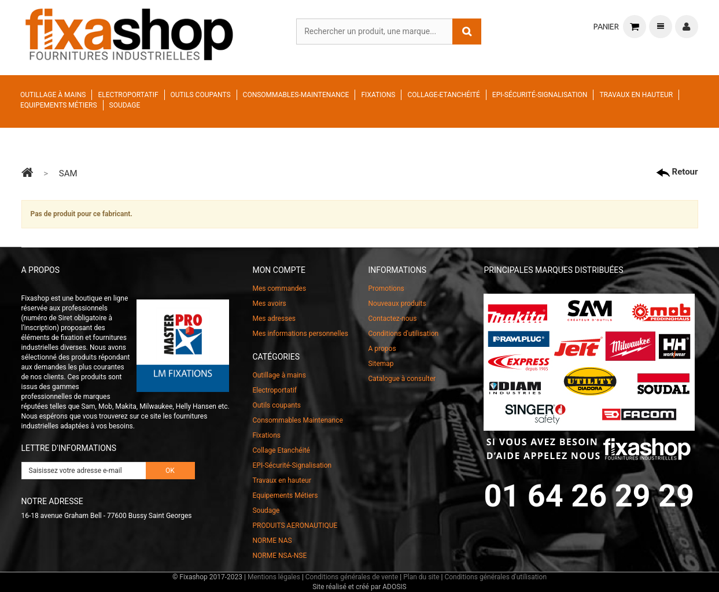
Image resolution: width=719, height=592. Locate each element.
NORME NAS (272, 540)
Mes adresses (274, 318)
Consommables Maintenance (297, 420)
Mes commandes (279, 288)
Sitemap (380, 364)
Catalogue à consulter (402, 379)
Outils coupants (201, 95)
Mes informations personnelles (300, 334)
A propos (382, 349)
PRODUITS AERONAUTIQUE (294, 525)
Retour (677, 171)
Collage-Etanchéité (443, 95)
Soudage (125, 105)
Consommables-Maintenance (296, 95)
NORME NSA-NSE (279, 556)
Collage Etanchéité (280, 450)
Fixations (378, 95)
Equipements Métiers (58, 105)
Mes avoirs (269, 303)
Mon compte (278, 270)
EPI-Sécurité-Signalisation (540, 95)
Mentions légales (274, 577)
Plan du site (421, 577)
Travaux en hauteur (636, 95)
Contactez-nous (392, 318)
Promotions (386, 288)
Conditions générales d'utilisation (495, 577)
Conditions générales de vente (351, 577)
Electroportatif (128, 95)
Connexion (686, 26)
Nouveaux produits (397, 303)
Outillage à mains (53, 95)
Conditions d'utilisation (403, 334)
